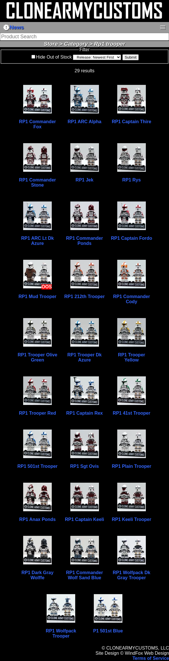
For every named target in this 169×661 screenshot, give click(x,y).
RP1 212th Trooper (84, 296)
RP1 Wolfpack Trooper (61, 633)
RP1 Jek (84, 179)
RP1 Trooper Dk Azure (84, 357)
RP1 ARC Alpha (85, 121)
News (13, 27)
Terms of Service (150, 658)
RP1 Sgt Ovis (84, 466)
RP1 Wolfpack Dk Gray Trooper (131, 575)
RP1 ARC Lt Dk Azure (37, 241)
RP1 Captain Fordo (131, 238)
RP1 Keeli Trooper (131, 519)
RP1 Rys (131, 179)
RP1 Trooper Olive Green (37, 357)
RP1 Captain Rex (84, 413)
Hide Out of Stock (54, 57)
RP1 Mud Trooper (37, 296)
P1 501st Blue (108, 630)
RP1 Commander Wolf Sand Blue (84, 575)
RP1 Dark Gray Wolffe (37, 575)
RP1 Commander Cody (131, 299)
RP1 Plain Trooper (131, 466)
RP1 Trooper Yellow (131, 357)
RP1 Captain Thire (131, 121)
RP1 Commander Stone (37, 182)
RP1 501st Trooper (37, 466)
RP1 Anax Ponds (37, 519)
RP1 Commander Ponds (84, 241)
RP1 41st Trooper (131, 413)
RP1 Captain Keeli (84, 519)
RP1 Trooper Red (37, 413)
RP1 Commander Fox (37, 124)
